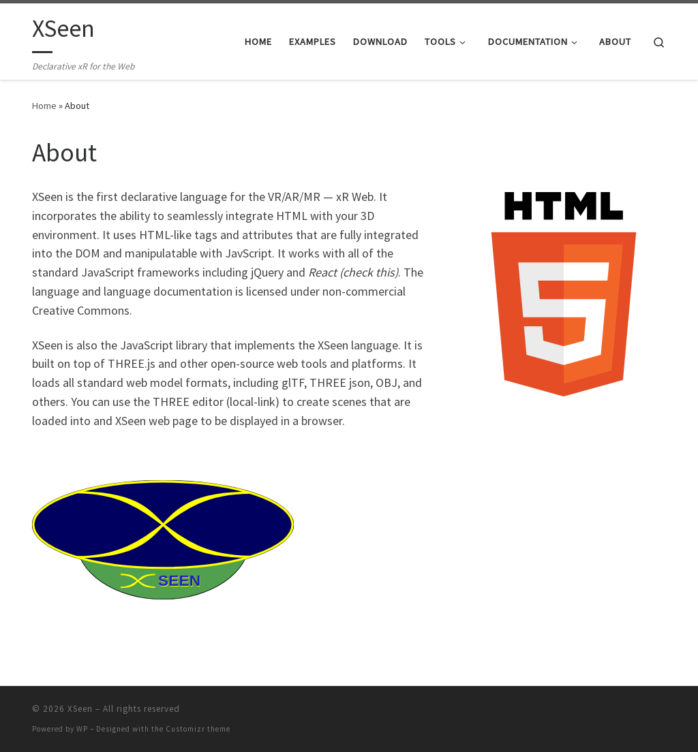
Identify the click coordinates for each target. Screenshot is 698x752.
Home (44, 105)
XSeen (80, 709)
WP (82, 729)
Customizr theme (198, 729)
